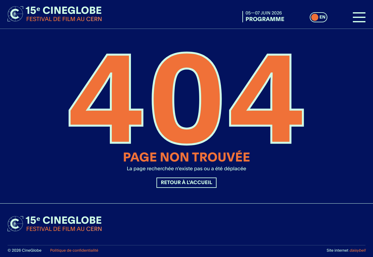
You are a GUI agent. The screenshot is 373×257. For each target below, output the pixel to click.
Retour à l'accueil (186, 182)
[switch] (318, 17)
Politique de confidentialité (74, 250)
